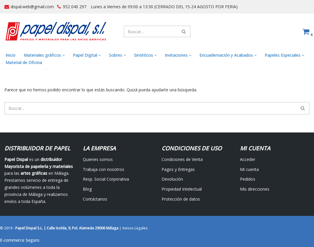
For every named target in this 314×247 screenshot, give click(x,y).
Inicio (11, 55)
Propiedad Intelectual (182, 189)
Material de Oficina (24, 62)
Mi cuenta (249, 169)
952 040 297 (74, 6)
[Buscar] (150, 31)
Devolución (172, 179)
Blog (87, 189)
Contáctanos (95, 199)
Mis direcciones (254, 189)
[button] (64, 55)
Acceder (247, 159)
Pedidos (247, 179)
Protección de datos (181, 199)
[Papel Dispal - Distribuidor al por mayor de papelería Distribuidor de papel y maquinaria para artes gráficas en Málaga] (55, 31)
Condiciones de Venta (182, 159)
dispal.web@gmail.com (32, 6)
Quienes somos (98, 159)
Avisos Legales (135, 228)
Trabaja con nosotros (103, 169)
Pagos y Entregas (178, 169)
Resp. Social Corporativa (106, 179)
